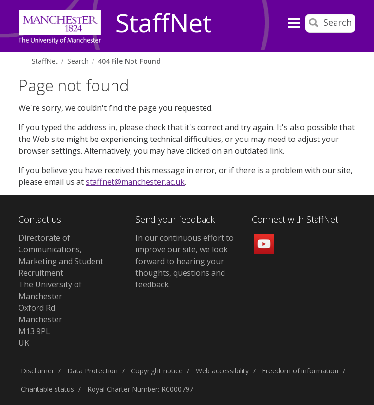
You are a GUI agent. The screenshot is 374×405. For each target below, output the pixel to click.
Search (78, 61)
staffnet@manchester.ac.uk (135, 181)
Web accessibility (222, 370)
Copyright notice (157, 370)
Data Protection (92, 370)
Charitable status (47, 389)
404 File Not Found (129, 61)
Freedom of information (300, 370)
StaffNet (163, 23)
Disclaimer (37, 370)
